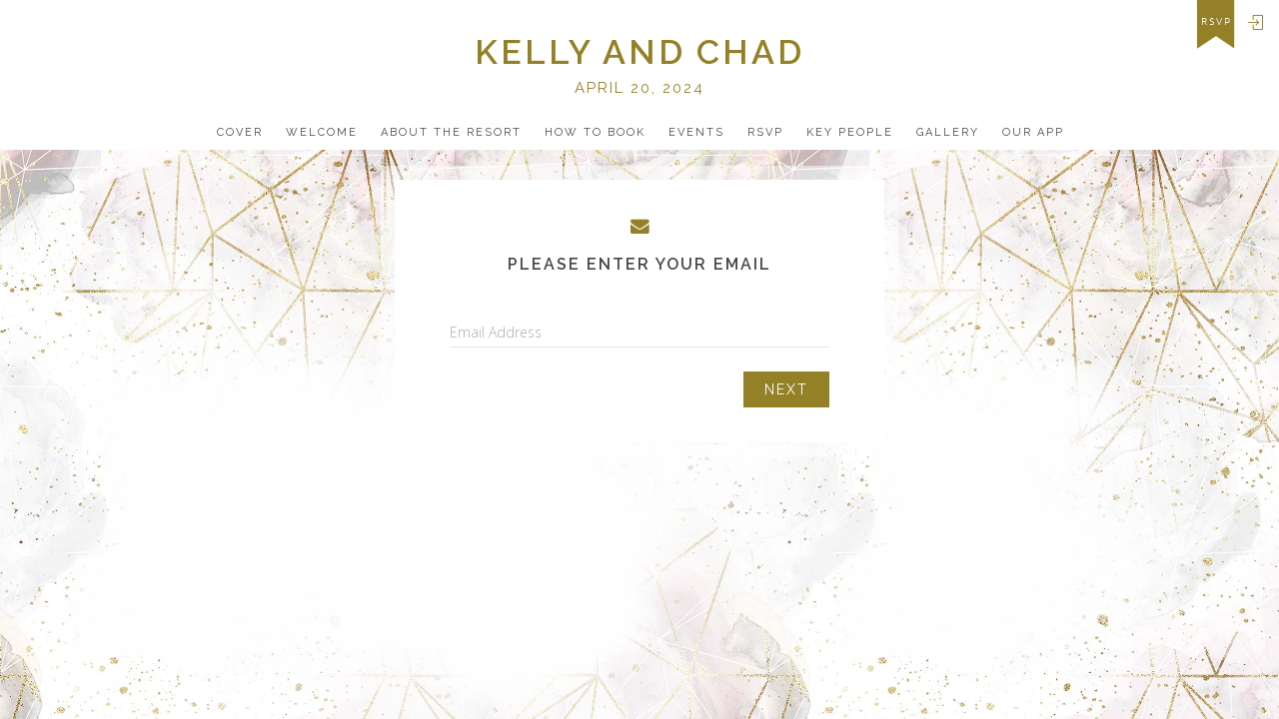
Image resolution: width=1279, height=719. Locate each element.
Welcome (322, 132)
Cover (240, 132)
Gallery (947, 132)
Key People (849, 132)
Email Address (496, 332)
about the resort (451, 132)
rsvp (1216, 22)
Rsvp (765, 132)
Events (696, 132)
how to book (595, 132)
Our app (1033, 132)
